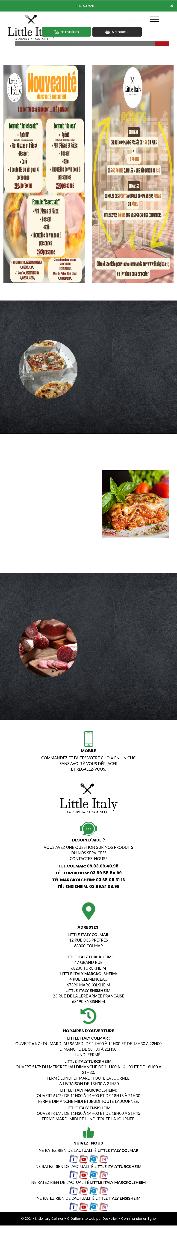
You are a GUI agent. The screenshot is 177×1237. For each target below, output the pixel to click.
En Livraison (66, 31)
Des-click (110, 1218)
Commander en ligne (138, 1218)
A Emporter (117, 31)
